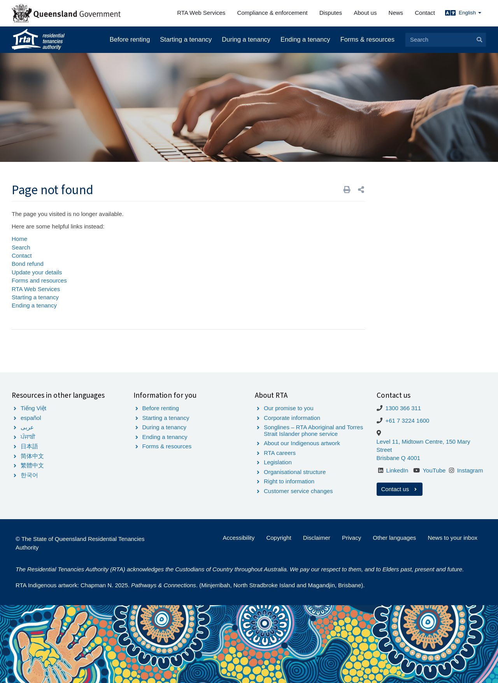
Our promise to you (289, 408)
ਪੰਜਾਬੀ (28, 437)
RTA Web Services (201, 12)
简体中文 (32, 456)
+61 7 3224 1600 (407, 420)
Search (21, 247)
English (470, 13)
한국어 (29, 475)
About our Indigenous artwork (302, 443)
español (31, 417)
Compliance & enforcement (272, 12)
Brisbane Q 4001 (399, 458)
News (396, 12)
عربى (27, 427)
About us (365, 12)
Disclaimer (316, 537)
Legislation (278, 462)
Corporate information (292, 417)
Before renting (130, 39)
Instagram (470, 470)
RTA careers (280, 452)
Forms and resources (39, 280)
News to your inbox (452, 537)
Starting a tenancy (186, 39)
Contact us (399, 489)
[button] (361, 189)
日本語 (29, 446)
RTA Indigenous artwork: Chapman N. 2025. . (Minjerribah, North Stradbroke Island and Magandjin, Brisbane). (190, 585)
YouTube (434, 470)
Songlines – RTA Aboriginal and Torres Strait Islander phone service (313, 430)
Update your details (37, 272)
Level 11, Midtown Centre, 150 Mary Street (423, 445)
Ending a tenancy (305, 39)
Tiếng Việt (33, 408)
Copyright (278, 537)
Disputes (330, 12)
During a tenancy (246, 39)
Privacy (351, 537)
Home (19, 238)
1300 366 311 (403, 408)
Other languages (394, 537)
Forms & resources (367, 39)
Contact (425, 12)
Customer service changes (298, 491)
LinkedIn (397, 470)
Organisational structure (295, 472)
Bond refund (28, 263)
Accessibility (239, 537)
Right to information (289, 481)
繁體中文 (32, 465)
